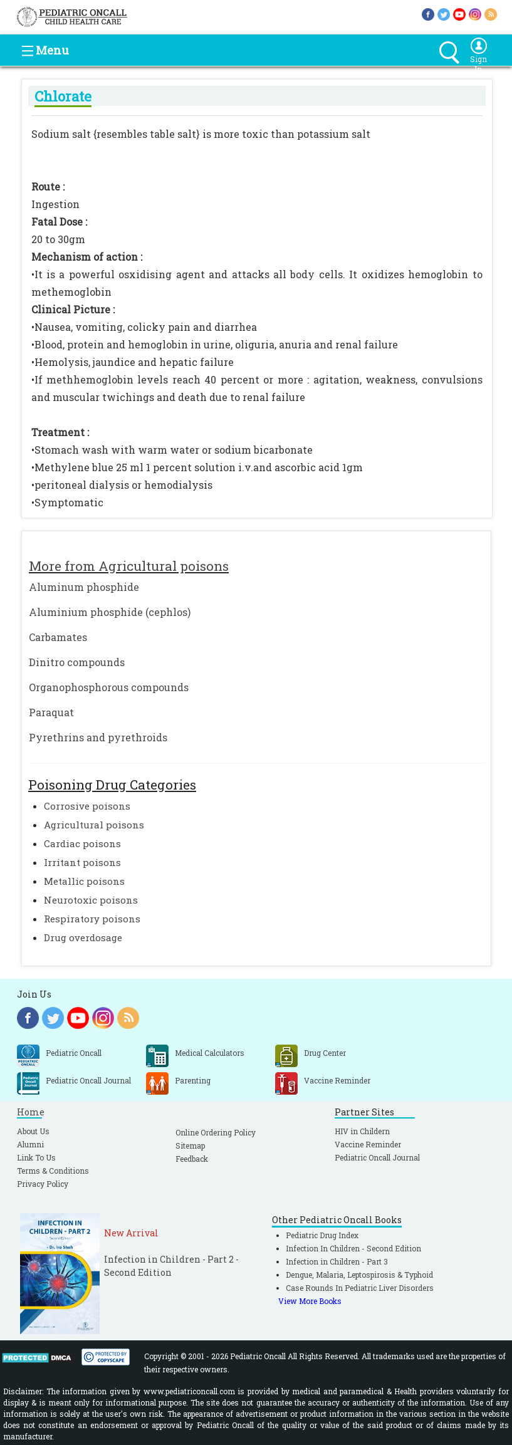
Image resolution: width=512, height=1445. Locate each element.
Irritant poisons (82, 862)
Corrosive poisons (87, 806)
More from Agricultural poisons (129, 566)
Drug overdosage (83, 937)
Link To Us (36, 1157)
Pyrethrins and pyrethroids (98, 737)
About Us (33, 1131)
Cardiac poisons (82, 843)
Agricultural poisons (94, 824)
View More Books (310, 1301)
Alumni (30, 1144)
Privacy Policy (42, 1184)
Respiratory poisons (92, 918)
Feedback (191, 1159)
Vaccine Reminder (368, 1144)
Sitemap (190, 1145)
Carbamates (58, 637)
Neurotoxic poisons (91, 900)
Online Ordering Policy (215, 1132)
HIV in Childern (362, 1131)
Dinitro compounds (77, 662)
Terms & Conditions (53, 1171)
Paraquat (51, 712)
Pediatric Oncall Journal (377, 1157)
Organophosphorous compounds (109, 687)
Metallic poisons (84, 881)
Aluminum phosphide (84, 586)
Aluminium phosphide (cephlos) (110, 611)
